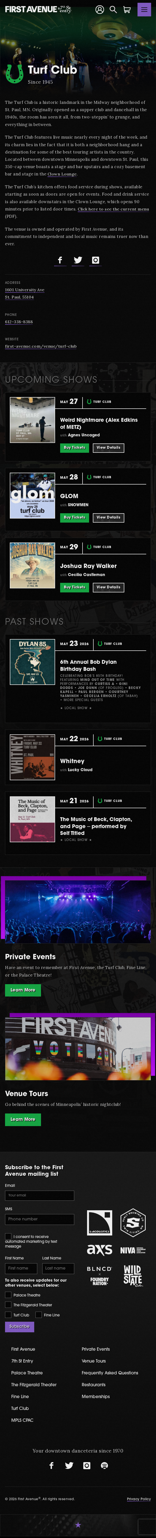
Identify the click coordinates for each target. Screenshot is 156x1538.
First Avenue (24, 1351)
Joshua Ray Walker (93, 566)
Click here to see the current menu (114, 209)
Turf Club (17, 1316)
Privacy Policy (139, 1501)
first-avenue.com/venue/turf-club (41, 346)
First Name (14, 1260)
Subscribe (20, 1329)
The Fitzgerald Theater (28, 1307)
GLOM (70, 496)
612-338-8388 (19, 321)
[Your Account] (99, 9)
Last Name (51, 1260)
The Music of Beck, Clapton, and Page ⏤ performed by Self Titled (95, 826)
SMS (8, 1210)
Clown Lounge (62, 173)
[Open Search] (113, 9)
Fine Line (47, 1316)
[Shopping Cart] (127, 9)
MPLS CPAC (23, 1422)
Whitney (74, 761)
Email (10, 1186)
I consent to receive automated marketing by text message (31, 1242)
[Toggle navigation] (144, 9)
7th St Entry (22, 1363)
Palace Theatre (22, 1296)
